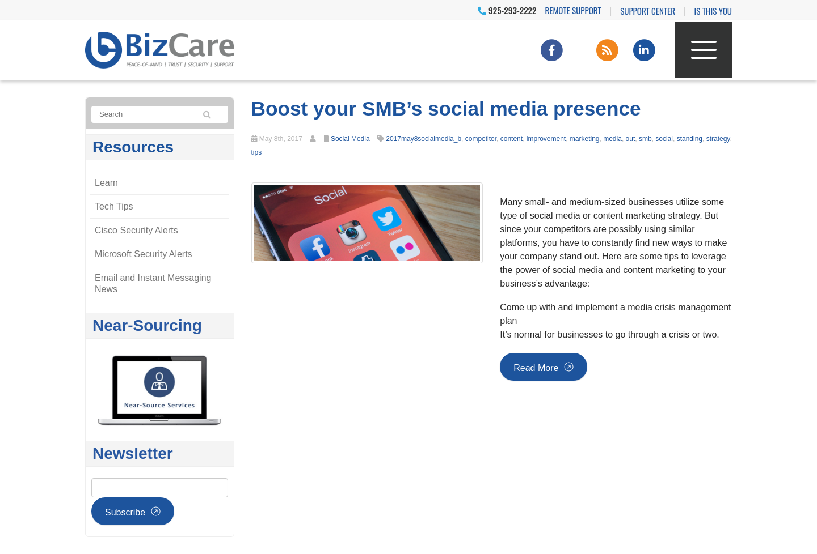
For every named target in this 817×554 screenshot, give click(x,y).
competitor (480, 139)
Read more (535, 368)
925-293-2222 (507, 10)
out (630, 139)
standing (689, 139)
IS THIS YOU (713, 11)
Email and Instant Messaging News (153, 283)
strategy (718, 139)
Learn (106, 182)
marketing (585, 139)
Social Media (350, 139)
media (612, 139)
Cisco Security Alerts (136, 230)
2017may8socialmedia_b (423, 139)
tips (256, 152)
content (511, 139)
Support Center (647, 11)
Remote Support (573, 10)
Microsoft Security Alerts (143, 254)
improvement (546, 139)
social (664, 139)
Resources (133, 147)
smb (645, 139)
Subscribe (125, 512)
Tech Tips (114, 206)
